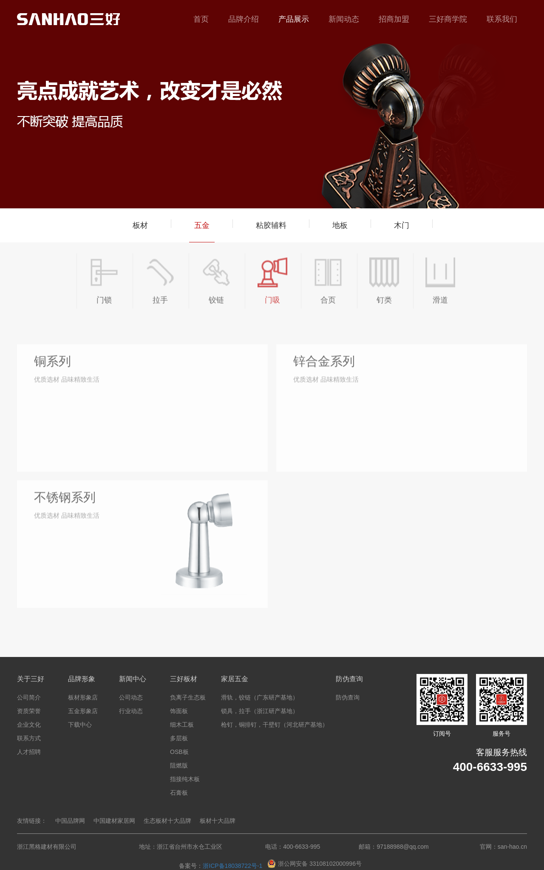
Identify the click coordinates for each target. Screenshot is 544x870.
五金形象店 (83, 711)
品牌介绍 (243, 19)
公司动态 (131, 697)
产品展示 (293, 19)
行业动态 (131, 711)
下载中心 (80, 724)
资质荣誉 (29, 711)
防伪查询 (348, 697)
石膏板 (179, 792)
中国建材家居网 (114, 820)
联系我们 (502, 19)
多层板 (179, 738)
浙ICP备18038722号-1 (232, 865)
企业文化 (29, 724)
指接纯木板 (185, 779)
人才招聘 (29, 751)
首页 (201, 19)
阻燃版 (179, 765)
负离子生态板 (188, 697)
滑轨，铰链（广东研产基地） (259, 697)
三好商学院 (448, 19)
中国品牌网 (70, 820)
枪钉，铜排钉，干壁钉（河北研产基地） (274, 724)
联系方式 (29, 738)
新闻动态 (344, 19)
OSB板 (179, 751)
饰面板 (179, 711)
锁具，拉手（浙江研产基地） (259, 711)
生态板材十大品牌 (167, 820)
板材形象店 (83, 697)
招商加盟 (394, 19)
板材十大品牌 (217, 820)
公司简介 (29, 697)
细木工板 (182, 724)
